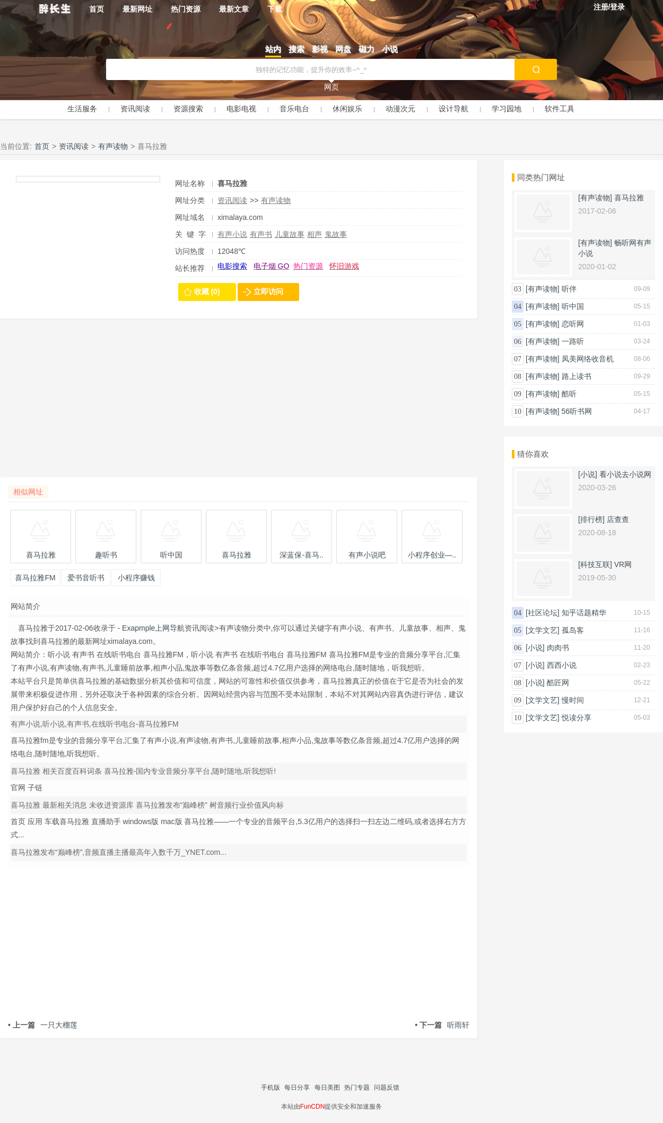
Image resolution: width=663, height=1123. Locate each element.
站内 (273, 49)
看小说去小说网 (625, 474)
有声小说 (232, 234)
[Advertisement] (238, 403)
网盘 (343, 49)
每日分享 (297, 1087)
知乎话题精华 (584, 612)
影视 (320, 49)
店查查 (618, 519)
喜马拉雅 (629, 197)
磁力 (366, 49)
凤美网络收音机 (588, 359)
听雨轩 (442, 1025)
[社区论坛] (543, 612)
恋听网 (573, 324)
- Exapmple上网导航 (150, 628)
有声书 (261, 234)
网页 (331, 87)
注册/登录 (609, 7)
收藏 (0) (207, 291)
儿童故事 (289, 234)
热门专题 (357, 1087)
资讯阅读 (135, 108)
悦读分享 (576, 717)
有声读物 (113, 146)
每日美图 (327, 1087)
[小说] (587, 474)
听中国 (573, 306)
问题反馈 (386, 1087)
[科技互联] (595, 564)
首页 (96, 9)
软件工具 (559, 108)
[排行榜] (591, 519)
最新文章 (234, 9)
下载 (274, 9)
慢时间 (573, 700)
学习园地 (506, 108)
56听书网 (577, 411)
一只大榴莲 (42, 1025)
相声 (314, 234)
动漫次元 (400, 108)
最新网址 (137, 9)
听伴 (569, 289)
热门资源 (185, 9)
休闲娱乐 (347, 108)
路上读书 (576, 376)
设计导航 (453, 108)
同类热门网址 (541, 177)
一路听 (573, 341)
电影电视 (241, 108)
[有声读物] (595, 197)
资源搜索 (188, 108)
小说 (390, 49)
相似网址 (28, 492)
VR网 (623, 564)
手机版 (270, 1087)
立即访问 (268, 291)
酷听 (569, 394)
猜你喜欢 (533, 453)
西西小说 (562, 665)
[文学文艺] (543, 630)
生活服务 (82, 108)
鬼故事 (336, 234)
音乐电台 (294, 108)
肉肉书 (558, 647)
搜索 (296, 49)
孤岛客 (573, 630)
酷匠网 (558, 682)
